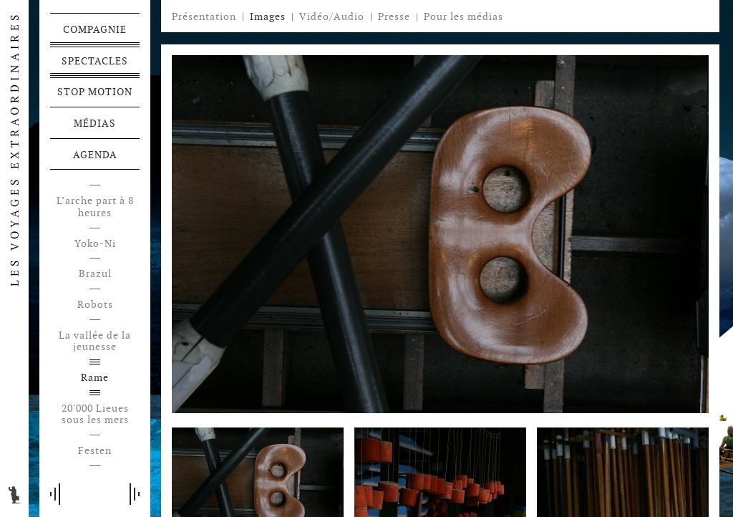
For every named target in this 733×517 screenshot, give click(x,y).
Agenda (95, 154)
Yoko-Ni (95, 244)
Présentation (204, 16)
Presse (394, 16)
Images (268, 16)
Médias (95, 123)
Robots (95, 305)
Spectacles (95, 60)
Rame (95, 378)
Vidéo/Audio (331, 16)
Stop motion (94, 91)
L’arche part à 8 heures (95, 207)
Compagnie (95, 29)
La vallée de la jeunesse (95, 341)
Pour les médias (463, 16)
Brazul (95, 274)
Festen (95, 451)
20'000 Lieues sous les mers (95, 414)
